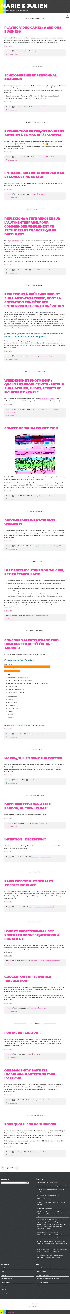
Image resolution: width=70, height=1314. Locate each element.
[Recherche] (13, 1181)
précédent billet (14, 241)
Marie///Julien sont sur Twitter (34, 758)
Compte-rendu (43, 495)
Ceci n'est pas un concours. (44, 1207)
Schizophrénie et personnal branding (31, 78)
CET (50, 356)
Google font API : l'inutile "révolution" (28, 978)
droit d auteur (40, 615)
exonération (51, 158)
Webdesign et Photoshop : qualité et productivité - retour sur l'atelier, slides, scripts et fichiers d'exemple (34, 387)
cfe (49, 270)
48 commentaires (13, 273)
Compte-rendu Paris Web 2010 (31, 428)
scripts (14, 412)
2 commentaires (12, 782)
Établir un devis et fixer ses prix (45, 1197)
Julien (9, 52)
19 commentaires (13, 499)
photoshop (55, 409)
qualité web (60, 545)
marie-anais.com (41, 1270)
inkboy (40, 108)
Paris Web (48, 409)
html (46, 1150)
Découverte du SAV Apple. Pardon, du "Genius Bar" (28, 806)
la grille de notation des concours (21, 724)
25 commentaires (13, 161)
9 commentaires (12, 963)
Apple (42, 822)
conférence (38, 906)
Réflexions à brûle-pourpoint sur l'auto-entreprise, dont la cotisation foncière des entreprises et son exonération (34, 301)
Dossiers (35, 158)
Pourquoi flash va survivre (30, 1123)
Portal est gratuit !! (23, 1031)
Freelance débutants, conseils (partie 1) (47, 1181)
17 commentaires (13, 111)
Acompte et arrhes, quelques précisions (48, 1194)
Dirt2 (38, 52)
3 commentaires (12, 736)
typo (45, 1007)
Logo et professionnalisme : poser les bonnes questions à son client (32, 934)
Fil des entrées (35, 1305)
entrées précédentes (2, 1166)
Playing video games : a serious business (33, 31)
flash (42, 1150)
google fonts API (25, 990)
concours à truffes (36, 733)
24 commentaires (13, 859)
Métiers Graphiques (42, 1281)
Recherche (5, 1178)
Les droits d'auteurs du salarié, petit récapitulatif (34, 572)
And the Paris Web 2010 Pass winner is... (30, 522)
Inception (48, 856)
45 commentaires (13, 909)
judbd (44, 108)
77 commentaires (13, 618)
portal (38, 1053)
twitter (36, 779)
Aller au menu (54, 1)
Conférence (47, 545)
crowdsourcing (44, 959)
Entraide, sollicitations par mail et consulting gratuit (30, 176)
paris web (44, 906)
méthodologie (56, 959)
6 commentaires (12, 549)
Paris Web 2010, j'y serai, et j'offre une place (29, 882)
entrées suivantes (17, 1166)
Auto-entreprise (43, 270)
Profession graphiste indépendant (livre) (48, 1277)
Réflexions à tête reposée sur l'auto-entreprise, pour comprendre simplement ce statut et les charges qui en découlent (32, 227)
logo (50, 959)
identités (33, 108)
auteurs (43, 158)
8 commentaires (12, 415)
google (41, 1007)
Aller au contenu (46, 1)
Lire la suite (8, 47)
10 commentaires (13, 826)
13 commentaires (13, 198)
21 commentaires (13, 55)
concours (46, 733)
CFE (46, 158)
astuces (4, 1274)
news (32, 52)
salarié (46, 615)
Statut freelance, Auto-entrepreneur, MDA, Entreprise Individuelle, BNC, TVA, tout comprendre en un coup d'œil (52, 1213)
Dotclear (11, 1311)
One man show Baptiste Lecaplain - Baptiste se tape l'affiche (30, 1073)
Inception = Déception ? (25, 839)
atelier (43, 409)
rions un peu (34, 822)
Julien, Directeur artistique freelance (47, 1267)
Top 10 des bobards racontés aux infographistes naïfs (51, 1185)
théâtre (48, 1098)
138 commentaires (13, 359)
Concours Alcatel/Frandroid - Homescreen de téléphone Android (33, 644)
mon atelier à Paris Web (47, 398)
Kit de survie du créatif (43, 1274)
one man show (42, 1098)
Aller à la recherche (64, 1)
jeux (35, 1053)
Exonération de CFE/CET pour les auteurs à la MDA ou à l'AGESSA (34, 134)
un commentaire (12, 1056)
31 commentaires (13, 1153)
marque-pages (6, 1281)
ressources (36, 409)
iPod (46, 822)
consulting (41, 195)
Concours (40, 545)
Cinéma (43, 856)
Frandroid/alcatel (22, 677)
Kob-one (39, 1284)
